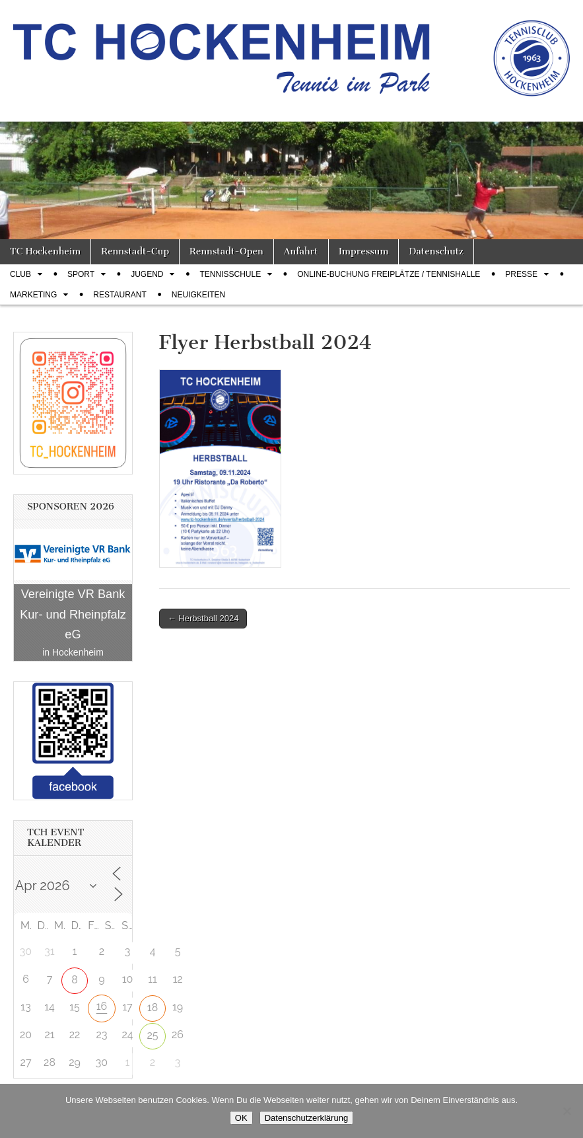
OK (241, 1118)
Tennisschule (230, 274)
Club (20, 274)
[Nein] (566, 1111)
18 (152, 1007)
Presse (521, 274)
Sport (80, 274)
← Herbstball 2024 (203, 618)
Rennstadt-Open (226, 251)
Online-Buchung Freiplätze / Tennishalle (388, 274)
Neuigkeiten (198, 294)
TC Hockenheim (45, 251)
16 (102, 1006)
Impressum (364, 251)
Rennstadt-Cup (135, 251)
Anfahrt (301, 251)
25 (152, 1035)
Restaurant (119, 294)
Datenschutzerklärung (306, 1118)
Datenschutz (436, 251)
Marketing (33, 294)
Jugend (147, 274)
